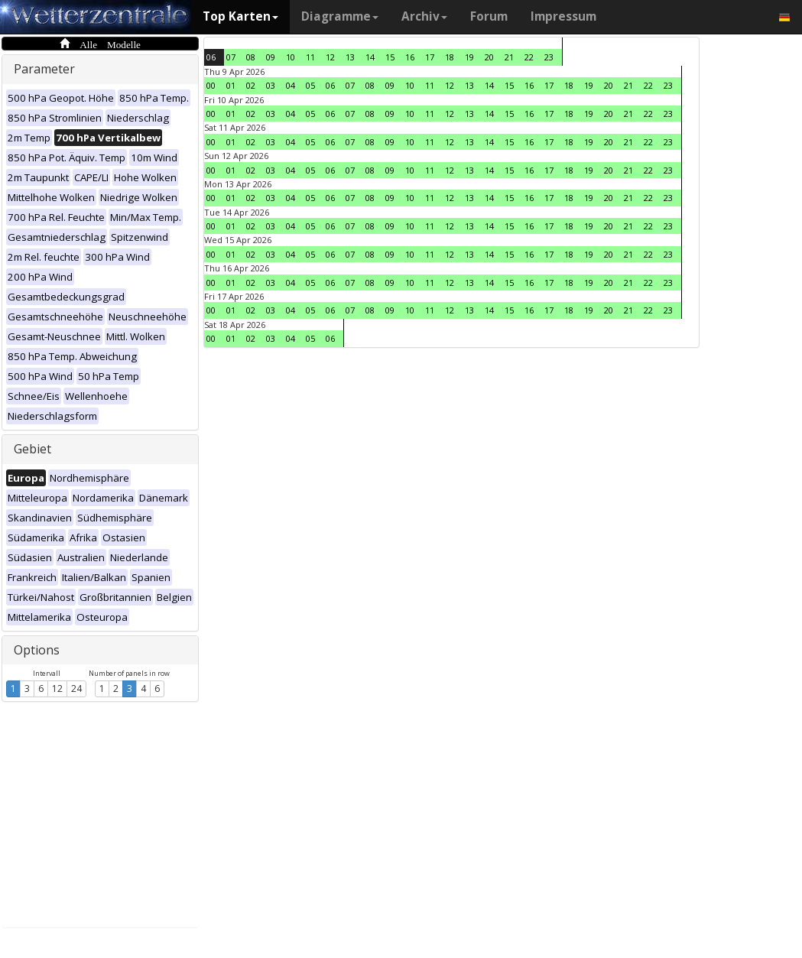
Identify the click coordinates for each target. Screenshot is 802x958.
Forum (489, 16)
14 (370, 57)
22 (529, 57)
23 (549, 57)
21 (509, 57)
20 (489, 57)
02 (250, 85)
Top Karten (240, 16)
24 (76, 688)
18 (449, 57)
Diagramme (339, 16)
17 (429, 57)
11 (310, 57)
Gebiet (32, 448)
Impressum (563, 16)
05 (310, 85)
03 (270, 85)
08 (250, 57)
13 (350, 57)
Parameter (44, 68)
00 (211, 85)
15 (390, 57)
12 (57, 688)
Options (37, 649)
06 (211, 57)
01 (230, 85)
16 (409, 57)
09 (270, 57)
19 (469, 57)
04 (290, 85)
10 (290, 57)
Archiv (424, 16)
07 (230, 57)
